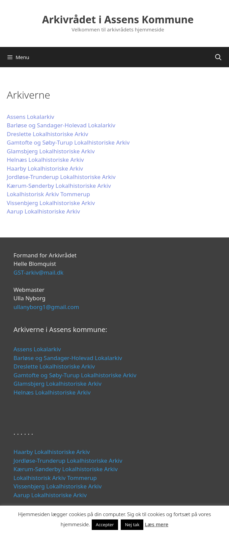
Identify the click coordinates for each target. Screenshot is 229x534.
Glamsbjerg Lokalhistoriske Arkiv (51, 151)
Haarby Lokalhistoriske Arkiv (45, 168)
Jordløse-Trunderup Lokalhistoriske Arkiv (61, 177)
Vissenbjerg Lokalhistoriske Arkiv (51, 203)
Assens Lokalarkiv (30, 117)
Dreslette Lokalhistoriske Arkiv (47, 134)
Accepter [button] (105, 525)
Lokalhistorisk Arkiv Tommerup (48, 194)
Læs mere (156, 524)
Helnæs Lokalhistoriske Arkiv (45, 159)
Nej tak (132, 525)
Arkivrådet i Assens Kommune (118, 19)
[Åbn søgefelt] (218, 57)
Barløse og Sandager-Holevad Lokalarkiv (61, 125)
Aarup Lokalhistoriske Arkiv (43, 211)
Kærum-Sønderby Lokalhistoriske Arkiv (59, 185)
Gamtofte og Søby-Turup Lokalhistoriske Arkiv (68, 142)
